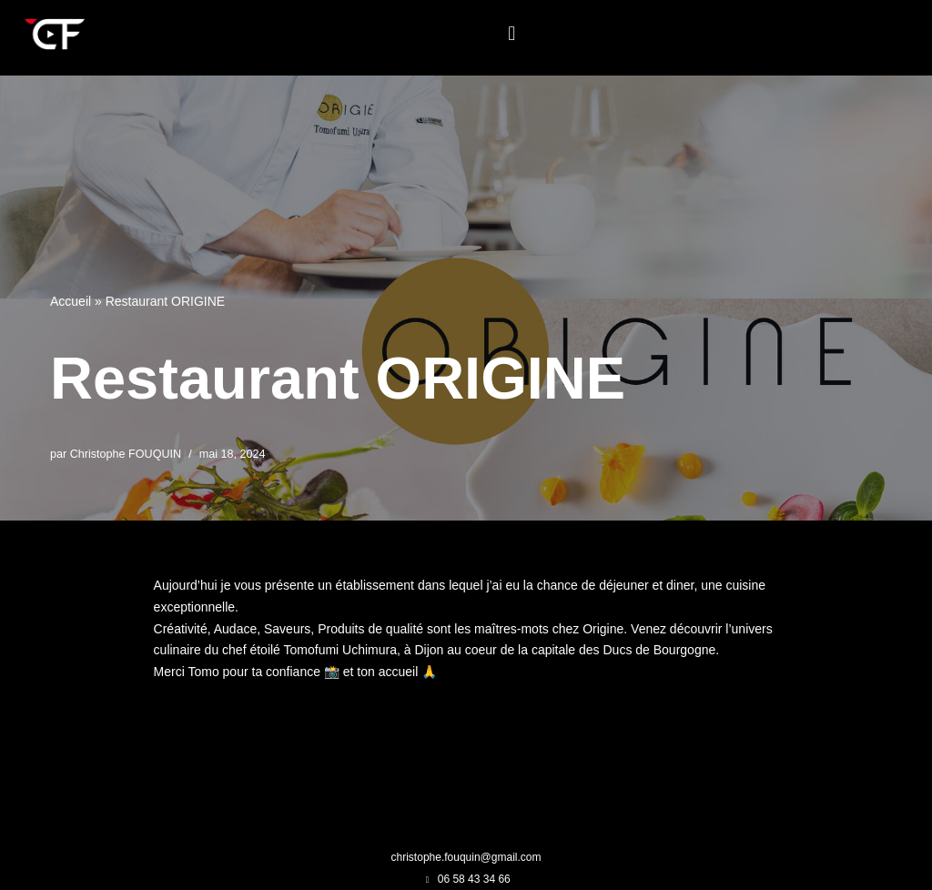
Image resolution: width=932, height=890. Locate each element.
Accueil (70, 301)
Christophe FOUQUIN (125, 454)
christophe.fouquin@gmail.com (466, 857)
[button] (512, 33)
